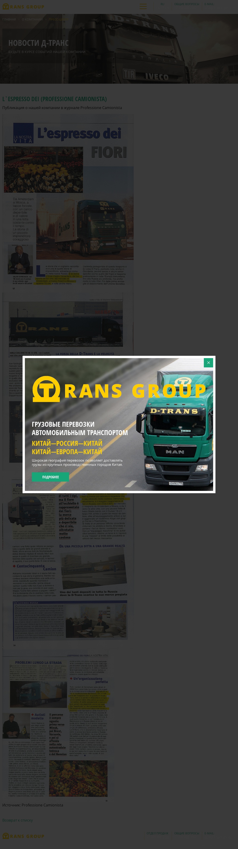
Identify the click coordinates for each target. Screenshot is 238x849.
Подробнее (50, 477)
